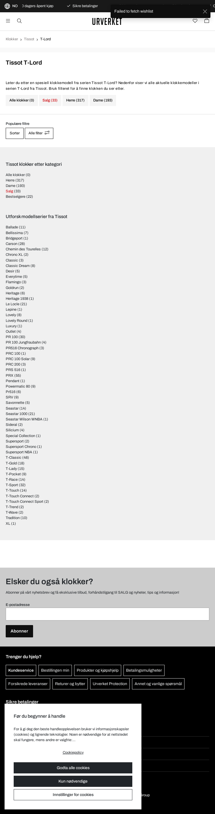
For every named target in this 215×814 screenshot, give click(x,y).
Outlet (11, 332)
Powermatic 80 (18, 386)
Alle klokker (15, 175)
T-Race (12, 480)
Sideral (11, 425)
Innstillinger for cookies (73, 795)
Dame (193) (103, 100)
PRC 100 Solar (18, 359)
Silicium (12, 430)
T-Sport (12, 485)
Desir (10, 271)
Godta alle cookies (73, 768)
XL (8, 524)
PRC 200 (13, 364)
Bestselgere (15, 197)
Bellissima (14, 233)
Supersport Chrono (21, 447)
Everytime (14, 277)
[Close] (205, 11)
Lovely (11, 315)
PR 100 (12, 337)
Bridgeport (14, 238)
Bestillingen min (55, 670)
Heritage (12, 293)
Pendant (12, 381)
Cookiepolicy (73, 753)
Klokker (12, 39)
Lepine (11, 310)
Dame (10, 186)
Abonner (19, 631)
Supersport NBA (19, 452)
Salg (9, 191)
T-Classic (13, 458)
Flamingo (13, 282)
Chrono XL (14, 255)
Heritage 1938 (17, 299)
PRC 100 (13, 354)
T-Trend (12, 507)
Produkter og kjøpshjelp (98, 670)
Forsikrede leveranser (28, 684)
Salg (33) (50, 100)
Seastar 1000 (16, 414)
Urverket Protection (110, 684)
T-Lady (11, 469)
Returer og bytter (70, 684)
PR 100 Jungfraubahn (23, 342)
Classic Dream (18, 266)
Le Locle (12, 304)
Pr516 (10, 392)
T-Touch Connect (20, 496)
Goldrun (12, 288)
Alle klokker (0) (21, 100)
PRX (9, 376)
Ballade (12, 227)
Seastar (12, 408)
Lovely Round (16, 321)
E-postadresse (18, 605)
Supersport (15, 441)
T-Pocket (13, 474)
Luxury (11, 326)
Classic (12, 260)
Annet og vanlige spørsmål (158, 684)
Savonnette (15, 403)
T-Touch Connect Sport (24, 502)
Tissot (29, 39)
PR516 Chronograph (22, 348)
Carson (11, 244)
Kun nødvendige (73, 781)
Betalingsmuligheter (144, 670)
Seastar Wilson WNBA (24, 419)
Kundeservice (21, 670)
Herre (10, 180)
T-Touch (12, 490)
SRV (9, 397)
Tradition (13, 518)
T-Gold (11, 463)
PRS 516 (13, 370)
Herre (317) (75, 100)
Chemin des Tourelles (23, 249)
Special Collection (20, 436)
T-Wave (12, 512)
